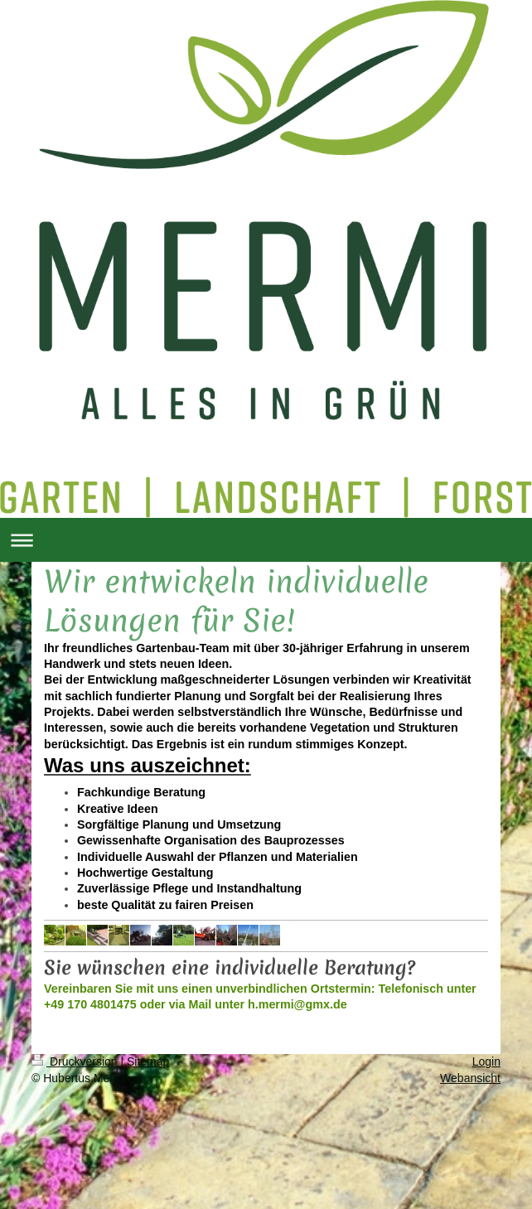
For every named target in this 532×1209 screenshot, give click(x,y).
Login (486, 1061)
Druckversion (75, 1061)
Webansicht (470, 1078)
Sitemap (148, 1061)
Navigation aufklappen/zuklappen (266, 540)
